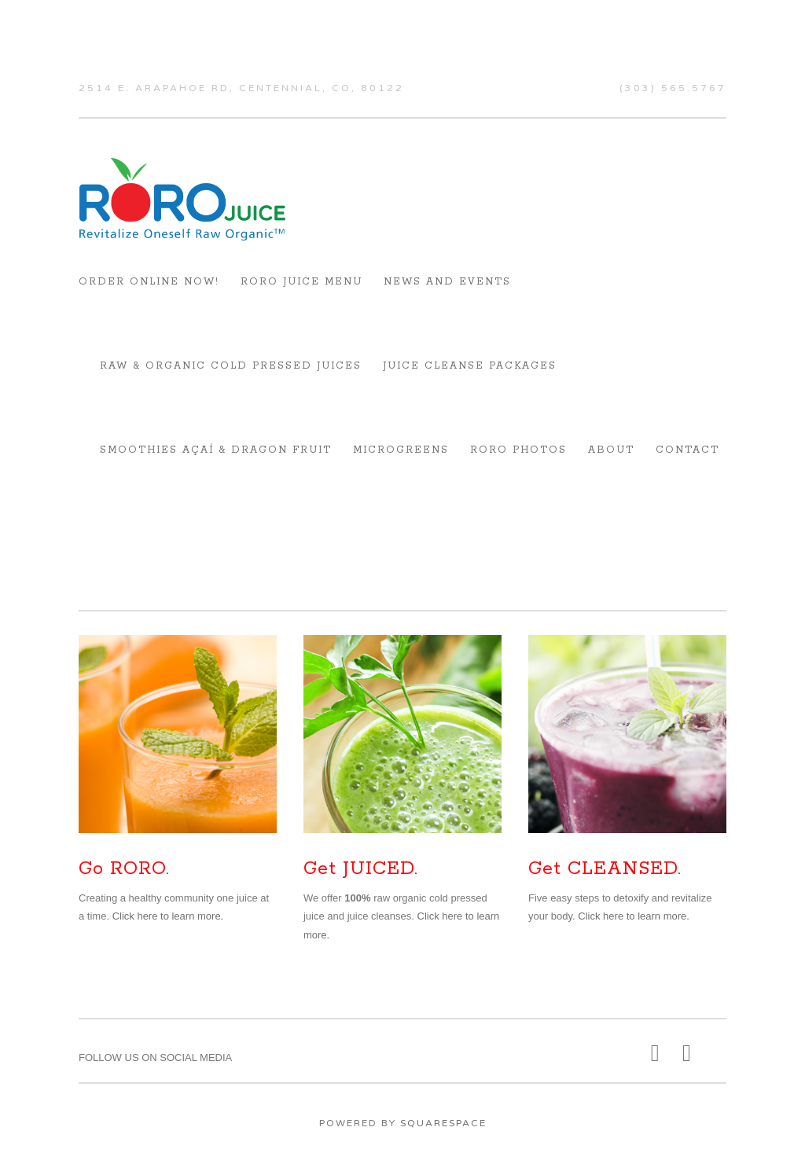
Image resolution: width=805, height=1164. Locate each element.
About (611, 450)
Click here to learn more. (168, 916)
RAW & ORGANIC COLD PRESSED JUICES (231, 366)
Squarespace (443, 1123)
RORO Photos (518, 450)
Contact (687, 450)
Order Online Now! (149, 282)
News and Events (447, 282)
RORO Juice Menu (301, 282)
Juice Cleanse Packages (470, 366)
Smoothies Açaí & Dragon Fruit (216, 450)
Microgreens (401, 450)
